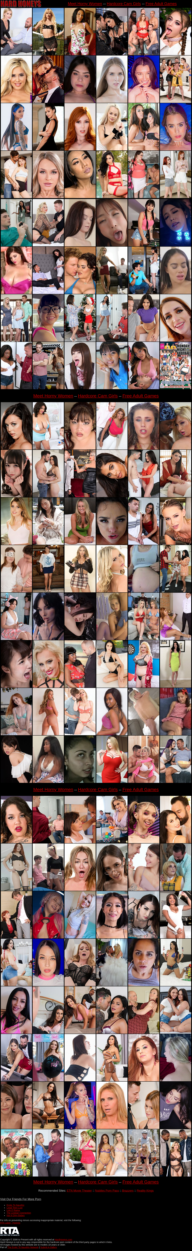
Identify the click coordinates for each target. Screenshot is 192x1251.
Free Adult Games (161, 3)
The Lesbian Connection (19, 1213)
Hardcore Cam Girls (124, 3)
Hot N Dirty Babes (16, 1215)
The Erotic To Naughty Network (23, 1247)
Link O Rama (13, 1210)
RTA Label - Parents (10, 1223)
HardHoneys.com (63, 1239)
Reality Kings (145, 1190)
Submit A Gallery (48, 1247)
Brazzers (127, 1190)
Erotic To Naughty (15, 1205)
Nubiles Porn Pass (107, 1190)
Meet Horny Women (85, 3)
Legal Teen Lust (15, 1207)
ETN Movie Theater (79, 1190)
